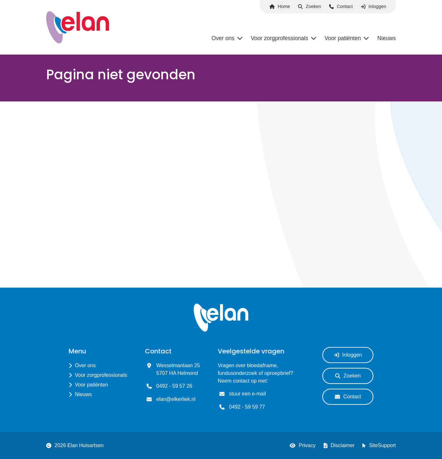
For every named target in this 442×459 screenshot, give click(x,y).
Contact (341, 6)
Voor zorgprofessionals (101, 375)
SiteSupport (379, 445)
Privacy (302, 445)
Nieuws (83, 394)
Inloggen (373, 6)
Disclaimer (339, 445)
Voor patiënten (91, 384)
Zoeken (309, 6)
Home (279, 6)
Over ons (85, 365)
